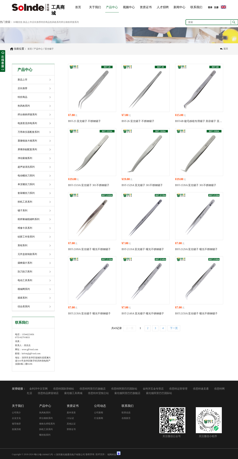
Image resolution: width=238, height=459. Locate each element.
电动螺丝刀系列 (26, 175)
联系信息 (126, 412)
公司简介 (16, 412)
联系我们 (196, 7)
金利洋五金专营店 (153, 388)
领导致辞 (16, 423)
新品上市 (22, 79)
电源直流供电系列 (27, 123)
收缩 (2, 61)
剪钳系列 (22, 245)
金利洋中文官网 (38, 388)
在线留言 (126, 418)
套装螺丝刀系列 (26, 193)
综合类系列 (24, 306)
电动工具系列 (25, 280)
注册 (216, 7)
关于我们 (95, 7)
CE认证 (70, 418)
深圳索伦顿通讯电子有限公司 (70, 454)
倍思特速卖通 (201, 388)
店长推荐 (22, 88)
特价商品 (22, 97)
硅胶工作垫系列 (26, 236)
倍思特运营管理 (178, 388)
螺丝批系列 (44, 435)
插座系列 (22, 297)
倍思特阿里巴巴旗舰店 (93, 388)
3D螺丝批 (17, 22)
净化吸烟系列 (25, 158)
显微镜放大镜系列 (27, 140)
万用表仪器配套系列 (28, 132)
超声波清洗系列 (26, 166)
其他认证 (71, 423)
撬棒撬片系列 (25, 262)
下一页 (174, 328)
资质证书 (146, 7)
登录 (210, 7)
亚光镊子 (49, 49)
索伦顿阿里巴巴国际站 (159, 393)
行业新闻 (98, 418)
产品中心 (112, 7)
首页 (78, 7)
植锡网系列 (24, 289)
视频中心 (129, 7)
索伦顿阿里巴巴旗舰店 (127, 393)
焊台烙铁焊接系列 (27, 114)
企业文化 (16, 418)
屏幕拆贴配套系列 (27, 149)
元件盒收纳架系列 (27, 254)
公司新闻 (98, 412)
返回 (225, 49)
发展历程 (16, 429)
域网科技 (111, 454)
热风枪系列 (24, 105)
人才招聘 (163, 7)
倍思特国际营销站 (63, 388)
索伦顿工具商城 (73, 393)
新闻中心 (179, 7)
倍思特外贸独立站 (98, 393)
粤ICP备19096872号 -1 (45, 454)
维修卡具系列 (25, 228)
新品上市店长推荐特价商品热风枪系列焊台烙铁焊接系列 (51, 22)
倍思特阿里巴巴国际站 (124, 388)
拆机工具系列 (25, 201)
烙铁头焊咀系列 (47, 423)
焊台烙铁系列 (46, 418)
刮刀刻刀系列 (25, 271)
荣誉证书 (71, 429)
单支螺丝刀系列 (26, 184)
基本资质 (71, 412)
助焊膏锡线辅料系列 (28, 219)
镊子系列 (22, 210)
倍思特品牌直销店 (48, 393)
